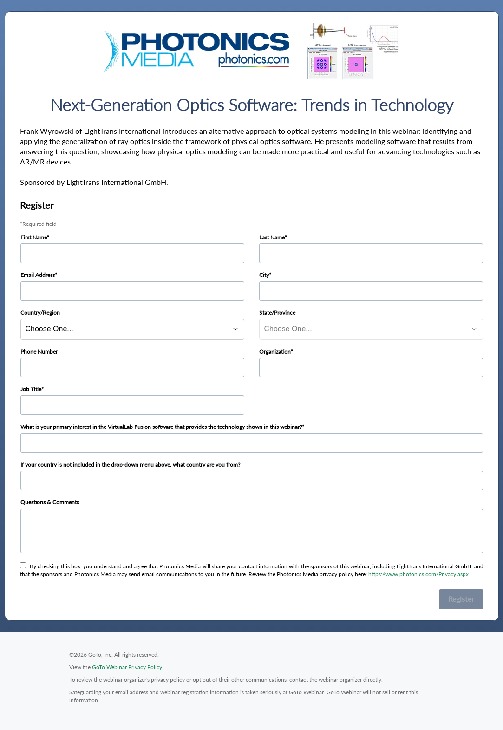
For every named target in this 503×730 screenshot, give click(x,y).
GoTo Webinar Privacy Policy (127, 667)
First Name (33, 237)
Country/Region (40, 312)
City (264, 274)
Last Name (272, 237)
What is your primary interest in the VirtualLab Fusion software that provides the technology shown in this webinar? (161, 426)
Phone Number (39, 351)
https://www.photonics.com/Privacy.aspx (418, 574)
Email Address (37, 274)
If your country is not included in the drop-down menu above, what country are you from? (130, 464)
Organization (275, 351)
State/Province (277, 312)
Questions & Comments (49, 502)
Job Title (30, 389)
